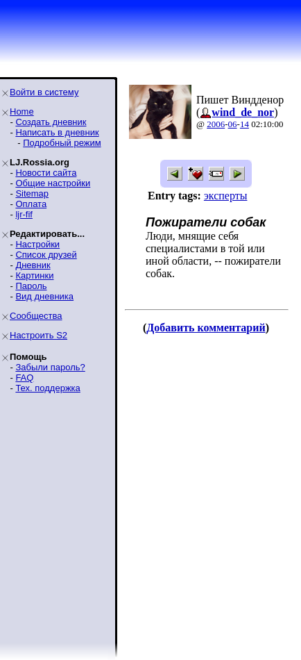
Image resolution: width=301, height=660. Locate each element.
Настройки (37, 244)
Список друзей (45, 254)
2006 (216, 124)
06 (232, 124)
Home (22, 111)
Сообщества (36, 316)
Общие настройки (52, 183)
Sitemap (32, 193)
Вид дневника (44, 296)
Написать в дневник (56, 132)
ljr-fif (24, 214)
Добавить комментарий (205, 327)
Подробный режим (62, 143)
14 (244, 124)
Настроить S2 (38, 335)
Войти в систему (44, 92)
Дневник (32, 265)
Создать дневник (50, 122)
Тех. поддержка (47, 388)
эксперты (226, 195)
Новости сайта (45, 172)
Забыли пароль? (50, 367)
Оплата (30, 204)
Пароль (30, 286)
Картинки (34, 275)
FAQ (24, 377)
